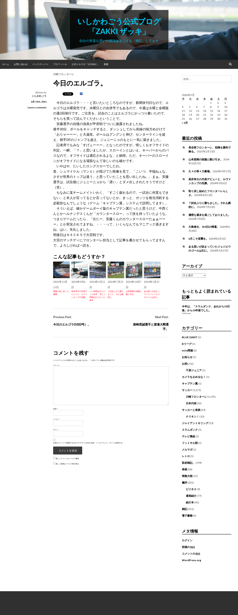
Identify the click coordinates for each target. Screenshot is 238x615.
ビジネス (191, 489)
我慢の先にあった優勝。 (61, 292)
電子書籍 (187, 515)
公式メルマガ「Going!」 (85, 64)
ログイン (187, 540)
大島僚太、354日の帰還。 (203, 226)
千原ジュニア (194, 370)
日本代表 (191, 403)
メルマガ (187, 449)
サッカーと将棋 (191, 409)
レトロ (186, 456)
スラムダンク (190, 429)
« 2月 (185, 122)
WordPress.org (191, 560)
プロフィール (60, 64)
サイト (55, 429)
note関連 (187, 350)
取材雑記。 (188, 462)
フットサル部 (190, 442)
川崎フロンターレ (63, 74)
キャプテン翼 (190, 383)
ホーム (5, 64)
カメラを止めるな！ (194, 376)
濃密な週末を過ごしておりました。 (209, 214)
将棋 (184, 469)
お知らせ (187, 357)
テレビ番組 (188, 436)
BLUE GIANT (189, 337)
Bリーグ (187, 343)
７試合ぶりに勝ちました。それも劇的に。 (115, 294)
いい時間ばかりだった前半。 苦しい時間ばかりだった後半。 (97, 295)
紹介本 (190, 502)
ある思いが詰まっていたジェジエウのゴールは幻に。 (152, 294)
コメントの (191, 553)
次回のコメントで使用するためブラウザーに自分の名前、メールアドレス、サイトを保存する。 (88, 443)
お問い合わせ (21, 64)
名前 (55, 409)
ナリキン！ (192, 416)
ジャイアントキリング (195, 423)
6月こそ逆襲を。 (198, 238)
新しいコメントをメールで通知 (67, 458)
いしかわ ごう (39, 95)
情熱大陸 (187, 475)
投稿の (188, 547)
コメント (56, 365)
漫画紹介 (191, 495)
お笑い (186, 363)
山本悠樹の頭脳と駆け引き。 (134, 292)
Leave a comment (37, 107)
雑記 (184, 508)
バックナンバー (40, 64)
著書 (106, 64)
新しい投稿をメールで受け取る (67, 464)
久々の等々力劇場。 (200, 171)
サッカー (187, 390)
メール (56, 419)
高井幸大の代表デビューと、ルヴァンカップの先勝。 (79, 294)
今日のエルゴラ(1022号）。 (71, 324)
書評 (184, 482)
